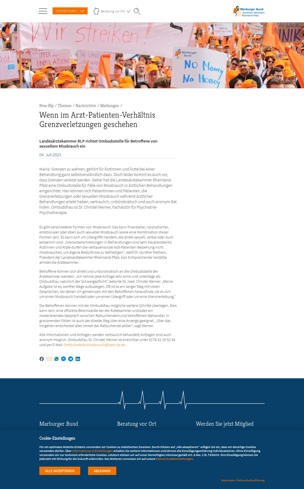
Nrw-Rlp (46, 105)
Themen (65, 105)
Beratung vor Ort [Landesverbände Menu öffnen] (113, 11)
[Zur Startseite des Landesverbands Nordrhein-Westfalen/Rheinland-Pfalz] (249, 16)
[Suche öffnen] (138, 11)
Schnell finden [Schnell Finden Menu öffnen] (66, 11)
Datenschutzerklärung (251, 480)
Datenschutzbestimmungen (174, 459)
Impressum (228, 480)
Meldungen (109, 105)
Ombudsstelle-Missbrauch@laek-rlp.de (94, 344)
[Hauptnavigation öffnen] (43, 10)
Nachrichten (86, 105)
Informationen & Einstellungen (92, 451)
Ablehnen (102, 471)
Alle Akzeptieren (59, 471)
